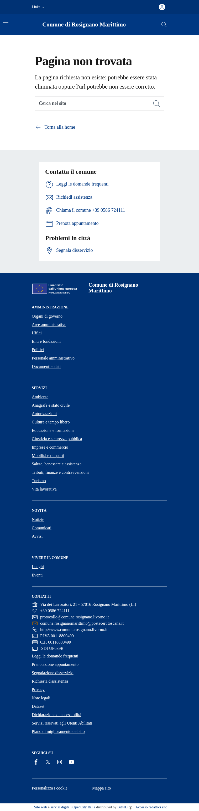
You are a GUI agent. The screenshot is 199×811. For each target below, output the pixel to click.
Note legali (41, 698)
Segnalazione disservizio (53, 673)
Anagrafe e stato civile (51, 405)
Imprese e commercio (50, 447)
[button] (39, 7)
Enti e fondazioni (46, 341)
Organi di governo (47, 316)
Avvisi (37, 536)
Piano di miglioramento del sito (58, 731)
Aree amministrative (49, 324)
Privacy (38, 689)
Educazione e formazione (53, 430)
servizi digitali (60, 807)
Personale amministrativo (53, 358)
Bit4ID (122, 807)
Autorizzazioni (44, 413)
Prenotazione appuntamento (55, 664)
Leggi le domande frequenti (55, 656)
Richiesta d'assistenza (50, 681)
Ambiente (40, 397)
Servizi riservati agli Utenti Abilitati (62, 723)
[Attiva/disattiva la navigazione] (6, 24)
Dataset (38, 706)
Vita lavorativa (44, 489)
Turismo (39, 480)
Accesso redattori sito (151, 807)
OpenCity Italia (83, 807)
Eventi (37, 575)
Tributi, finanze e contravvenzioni (60, 472)
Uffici (37, 333)
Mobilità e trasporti (48, 455)
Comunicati (41, 528)
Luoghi (38, 566)
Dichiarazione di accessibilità (56, 714)
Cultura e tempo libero (51, 422)
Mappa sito (101, 788)
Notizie (38, 519)
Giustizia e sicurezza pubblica (57, 439)
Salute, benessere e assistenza (56, 464)
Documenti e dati (46, 366)
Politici (38, 349)
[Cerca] (156, 104)
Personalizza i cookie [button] (49, 788)
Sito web (40, 807)
